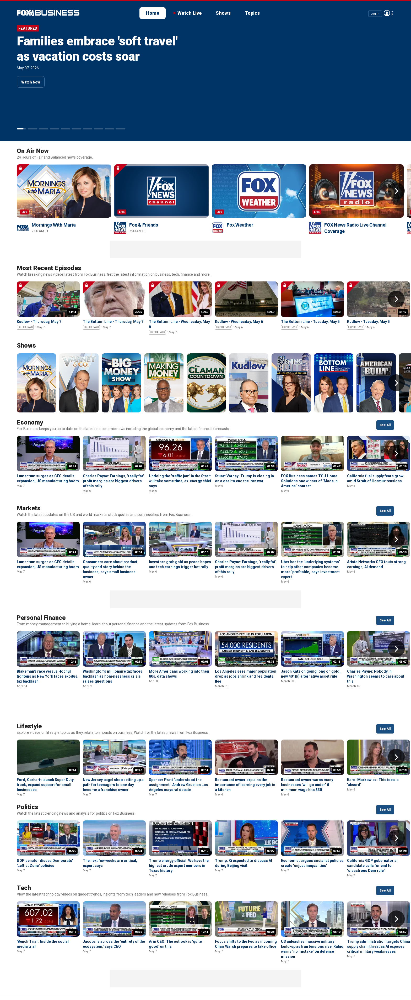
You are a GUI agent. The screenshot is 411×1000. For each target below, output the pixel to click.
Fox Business (17, 981)
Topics (252, 13)
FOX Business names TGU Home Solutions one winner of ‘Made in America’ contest (309, 481)
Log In (375, 13)
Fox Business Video (48, 13)
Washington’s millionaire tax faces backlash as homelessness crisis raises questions (112, 676)
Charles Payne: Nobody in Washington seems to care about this (375, 676)
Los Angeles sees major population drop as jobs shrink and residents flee (245, 676)
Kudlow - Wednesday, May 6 (239, 322)
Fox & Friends (143, 225)
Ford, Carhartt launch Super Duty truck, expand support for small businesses (45, 757)
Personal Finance (41, 617)
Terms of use (91, 979)
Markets (29, 508)
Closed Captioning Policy (186, 979)
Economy (30, 422)
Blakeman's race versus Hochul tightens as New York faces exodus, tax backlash (47, 676)
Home (152, 13)
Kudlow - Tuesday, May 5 (368, 322)
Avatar (387, 13)
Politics (27, 779)
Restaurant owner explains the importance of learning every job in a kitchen (245, 757)
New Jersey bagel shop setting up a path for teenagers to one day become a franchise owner (113, 757)
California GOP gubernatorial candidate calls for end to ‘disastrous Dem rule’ (372, 838)
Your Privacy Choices (133, 979)
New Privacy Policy (53, 979)
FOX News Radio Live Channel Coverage (355, 228)
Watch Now (30, 82)
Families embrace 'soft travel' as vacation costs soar (97, 49)
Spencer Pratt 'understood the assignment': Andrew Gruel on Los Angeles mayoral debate (178, 757)
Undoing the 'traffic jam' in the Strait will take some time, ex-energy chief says (180, 481)
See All (385, 425)
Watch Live (189, 13)
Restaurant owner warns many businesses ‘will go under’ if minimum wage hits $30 (307, 757)
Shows (223, 13)
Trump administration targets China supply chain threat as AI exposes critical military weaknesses (378, 919)
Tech (24, 860)
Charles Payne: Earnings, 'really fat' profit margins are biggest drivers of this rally (113, 481)
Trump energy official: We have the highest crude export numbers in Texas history (179, 838)
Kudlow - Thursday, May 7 (39, 322)
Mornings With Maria (53, 225)
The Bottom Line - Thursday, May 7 (113, 322)
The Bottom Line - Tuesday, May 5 (310, 322)
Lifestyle (29, 698)
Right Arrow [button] (396, 190)
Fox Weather (240, 225)
